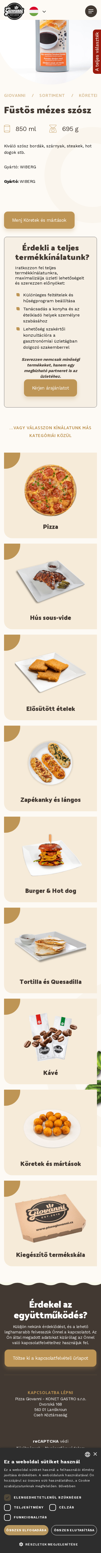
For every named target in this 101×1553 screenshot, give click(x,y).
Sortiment (52, 95)
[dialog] (50, 1500)
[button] (50, 1544)
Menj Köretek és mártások (39, 220)
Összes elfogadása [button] (26, 1530)
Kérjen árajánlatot (50, 388)
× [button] (95, 1454)
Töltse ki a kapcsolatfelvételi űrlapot (50, 1358)
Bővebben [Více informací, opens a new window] (67, 1486)
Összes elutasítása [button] (74, 1530)
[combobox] (87, 1454)
